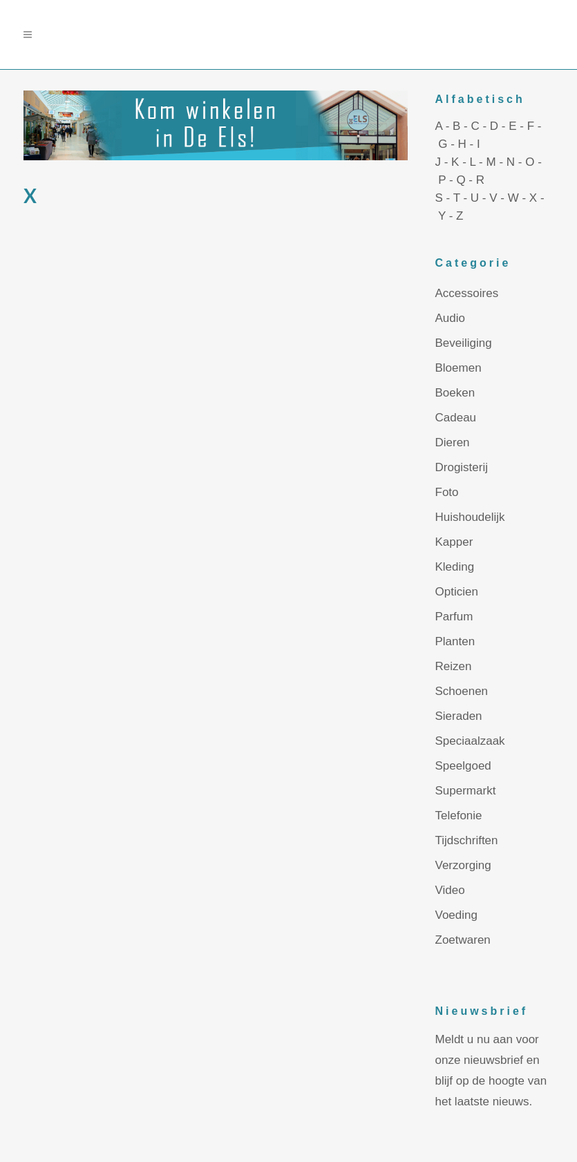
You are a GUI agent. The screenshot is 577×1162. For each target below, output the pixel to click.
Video (450, 890)
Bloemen (458, 367)
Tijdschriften (466, 840)
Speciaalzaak (470, 740)
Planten (455, 641)
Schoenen (462, 691)
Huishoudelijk (470, 517)
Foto (447, 492)
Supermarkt (465, 790)
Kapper (454, 542)
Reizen (453, 666)
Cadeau (456, 417)
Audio (450, 318)
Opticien (456, 591)
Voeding (456, 915)
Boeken (455, 392)
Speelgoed (463, 765)
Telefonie (458, 815)
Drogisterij (462, 467)
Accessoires (467, 293)
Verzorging (463, 865)
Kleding (455, 566)
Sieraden (458, 716)
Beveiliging (463, 343)
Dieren (452, 442)
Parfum (454, 616)
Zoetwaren (463, 939)
